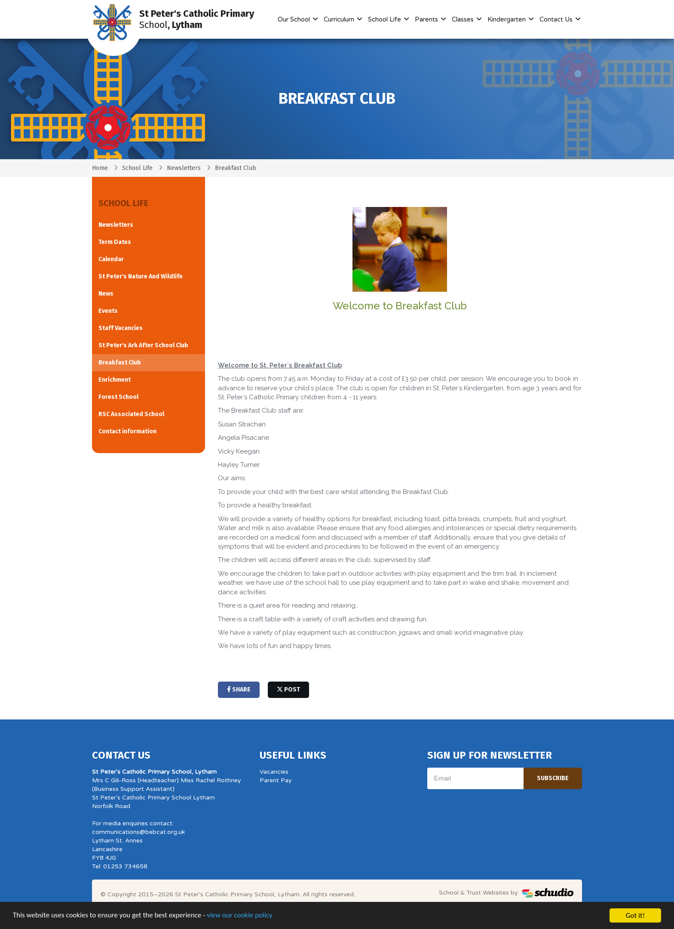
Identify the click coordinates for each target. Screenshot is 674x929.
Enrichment (114, 379)
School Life (385, 19)
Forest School (118, 397)
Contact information (127, 431)
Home (100, 168)
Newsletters (184, 168)
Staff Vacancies (120, 328)
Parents (427, 19)
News (105, 293)
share (239, 689)
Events (108, 311)
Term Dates (114, 242)
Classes (463, 19)
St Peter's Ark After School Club (143, 345)
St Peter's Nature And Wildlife (140, 276)
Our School (295, 19)
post (288, 689)
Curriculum (340, 19)
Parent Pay (276, 780)
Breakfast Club (119, 362)
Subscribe (553, 778)
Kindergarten (507, 19)
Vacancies (274, 771)
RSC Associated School (131, 414)
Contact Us (556, 19)
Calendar (111, 259)
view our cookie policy (240, 916)
